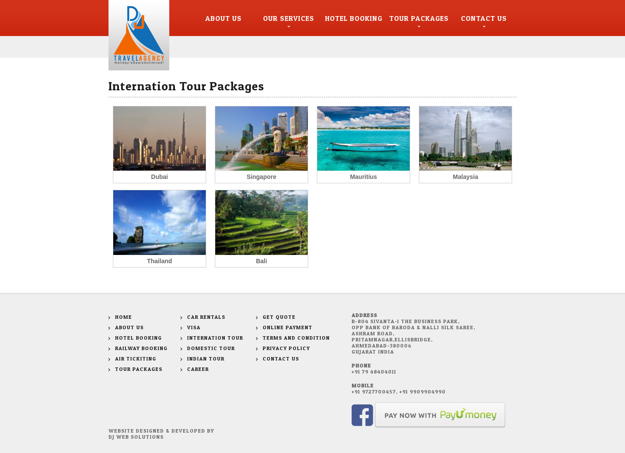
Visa (194, 327)
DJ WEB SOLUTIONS (136, 436)
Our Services (288, 18)
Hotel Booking (353, 18)
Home (123, 317)
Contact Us (484, 18)
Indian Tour (205, 358)
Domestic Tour (211, 348)
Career (198, 369)
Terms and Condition (296, 337)
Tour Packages (419, 18)
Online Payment (287, 327)
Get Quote (279, 317)
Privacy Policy (286, 348)
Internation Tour (215, 337)
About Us (223, 18)
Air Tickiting (135, 358)
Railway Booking (141, 348)
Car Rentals (206, 317)
